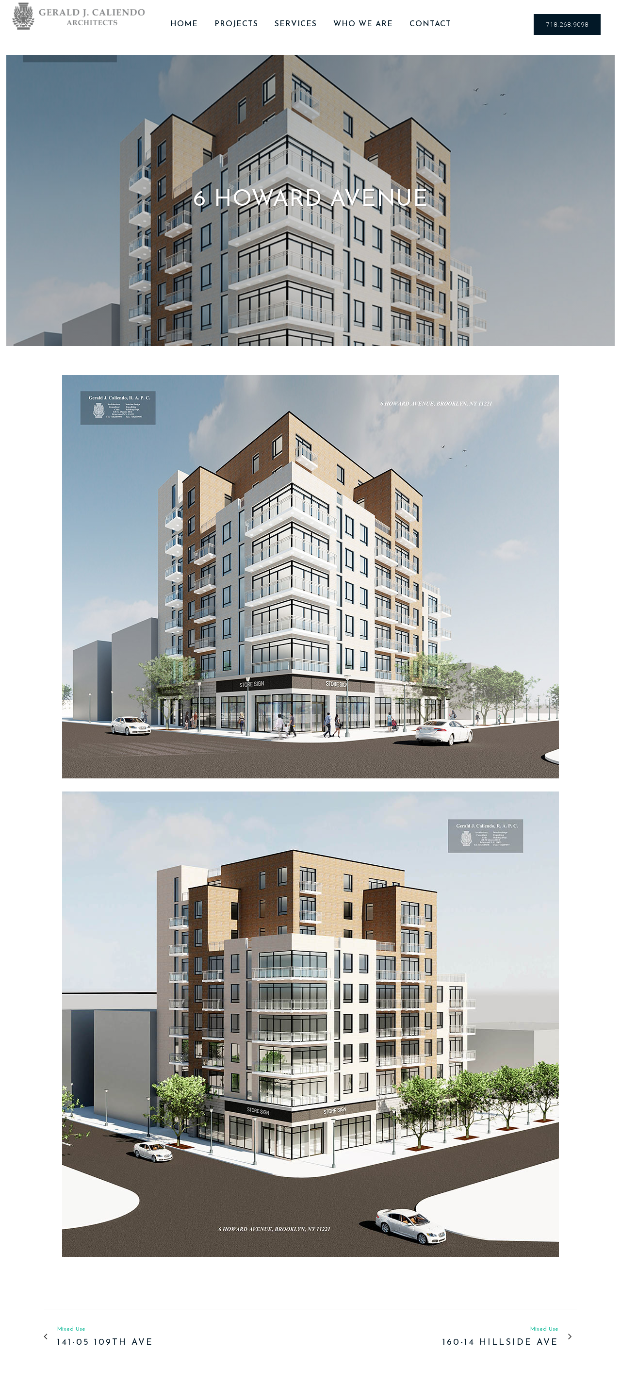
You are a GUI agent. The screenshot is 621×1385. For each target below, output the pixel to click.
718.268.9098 (567, 24)
